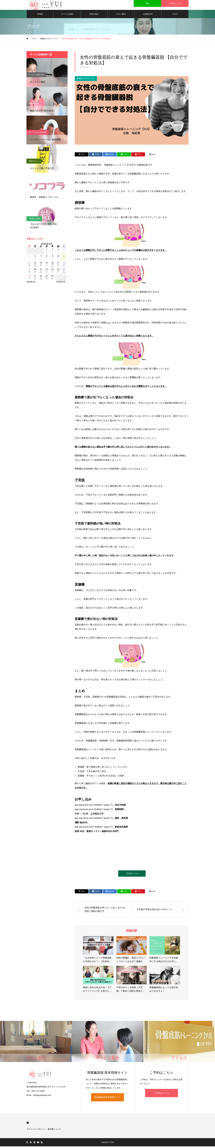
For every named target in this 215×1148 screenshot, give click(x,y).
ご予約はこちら (132, 875)
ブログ (175, 15)
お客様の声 (148, 15)
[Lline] (124, 155)
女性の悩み (94, 15)
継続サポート (34, 162)
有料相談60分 (34, 105)
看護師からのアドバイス (86, 79)
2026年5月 (60, 283)
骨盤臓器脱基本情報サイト (107, 1099)
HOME (40, 15)
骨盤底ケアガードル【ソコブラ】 (41, 191)
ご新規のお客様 (34, 220)
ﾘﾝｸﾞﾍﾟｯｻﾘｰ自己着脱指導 (38, 133)
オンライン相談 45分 (36, 76)
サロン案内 (121, 15)
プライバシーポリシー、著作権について (43, 1131)
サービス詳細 (67, 15)
